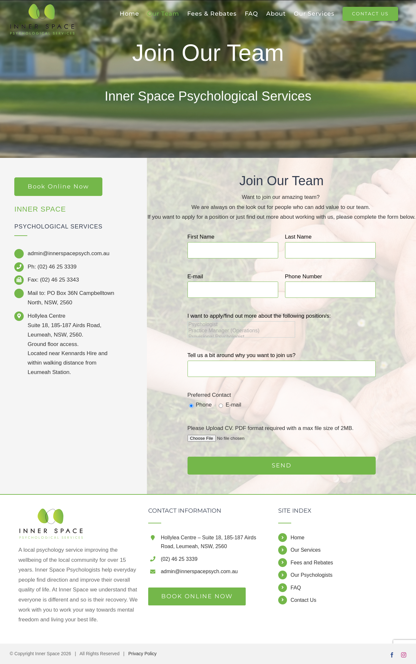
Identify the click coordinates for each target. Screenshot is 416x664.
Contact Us (303, 600)
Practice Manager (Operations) (241, 331)
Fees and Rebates (312, 562)
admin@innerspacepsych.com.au (199, 571)
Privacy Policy (142, 653)
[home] (51, 512)
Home (298, 537)
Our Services (305, 550)
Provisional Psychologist (241, 337)
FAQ (296, 587)
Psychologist (241, 325)
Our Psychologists (311, 575)
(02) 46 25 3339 (179, 559)
